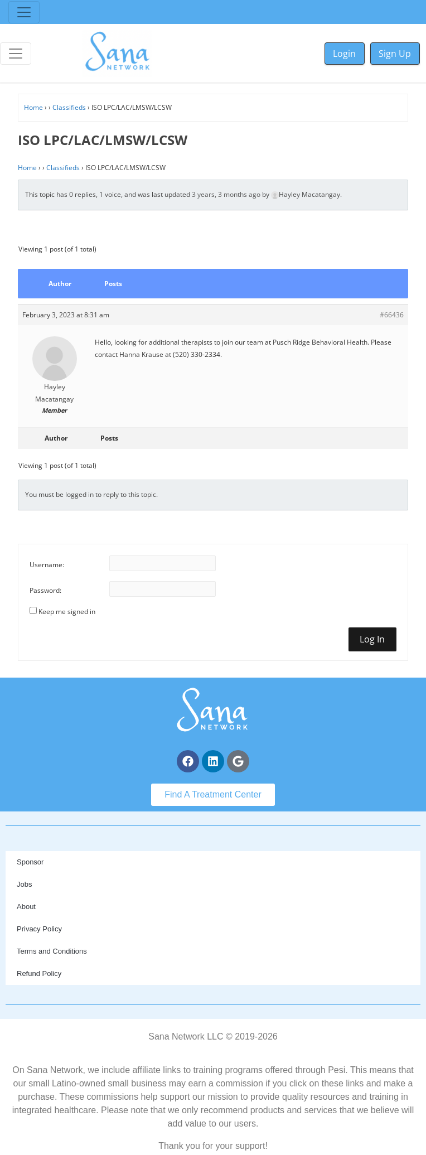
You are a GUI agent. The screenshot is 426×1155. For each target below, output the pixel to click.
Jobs (24, 884)
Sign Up (395, 53)
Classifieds (69, 107)
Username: (47, 564)
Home (33, 107)
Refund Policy (39, 973)
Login (344, 53)
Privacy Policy (39, 929)
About (26, 906)
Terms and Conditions (52, 951)
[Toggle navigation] (24, 12)
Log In (372, 639)
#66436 (392, 315)
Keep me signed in (66, 611)
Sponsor (30, 862)
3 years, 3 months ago (226, 194)
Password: (45, 590)
